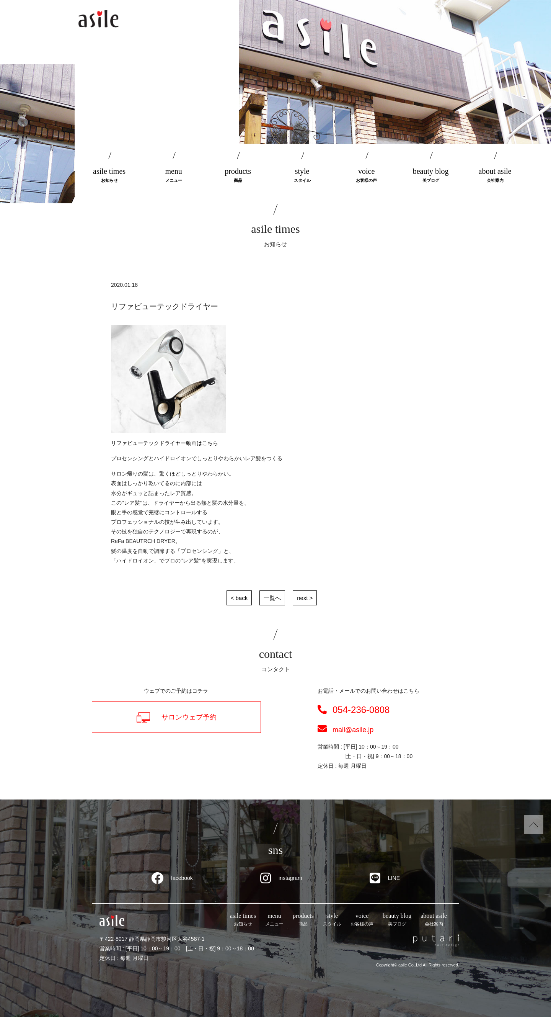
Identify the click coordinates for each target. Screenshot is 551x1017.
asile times (109, 175)
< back (239, 598)
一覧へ (272, 598)
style (302, 175)
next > (305, 598)
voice (366, 175)
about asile (495, 175)
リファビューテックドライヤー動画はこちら (164, 443)
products (238, 175)
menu (174, 175)
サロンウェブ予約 (177, 717)
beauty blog (431, 175)
